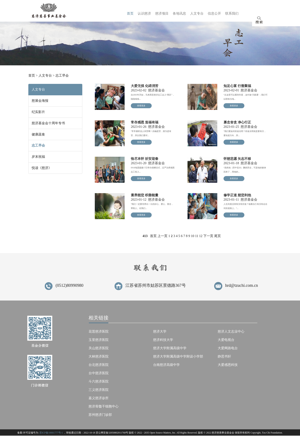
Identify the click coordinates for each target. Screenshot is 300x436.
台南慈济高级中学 (166, 365)
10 (192, 236)
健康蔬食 (38, 134)
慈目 (162, 13)
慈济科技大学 (163, 340)
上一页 (163, 236)
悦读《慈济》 (42, 168)
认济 (144, 13)
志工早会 (62, 76)
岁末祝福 (38, 157)
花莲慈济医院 (99, 331)
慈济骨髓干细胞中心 (104, 406)
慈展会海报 (40, 101)
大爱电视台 (226, 340)
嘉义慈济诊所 (99, 398)
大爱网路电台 (228, 348)
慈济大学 (159, 331)
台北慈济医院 (99, 365)
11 (196, 236)
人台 (197, 13)
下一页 (208, 236)
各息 (179, 13)
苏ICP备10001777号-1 (51, 432)
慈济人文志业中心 (231, 331)
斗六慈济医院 (99, 381)
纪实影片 (38, 112)
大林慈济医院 (99, 356)
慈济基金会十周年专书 (48, 123)
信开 (214, 13)
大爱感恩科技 (228, 365)
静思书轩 (224, 356)
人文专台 (45, 76)
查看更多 (141, 106)
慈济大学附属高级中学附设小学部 (178, 356)
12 (200, 236)
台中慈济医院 (99, 373)
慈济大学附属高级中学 (169, 348)
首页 (31, 76)
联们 (232, 13)
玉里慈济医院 (99, 340)
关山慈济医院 (99, 348)
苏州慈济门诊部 (100, 415)
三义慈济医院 (99, 390)
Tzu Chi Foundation (272, 432)
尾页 (217, 236)
